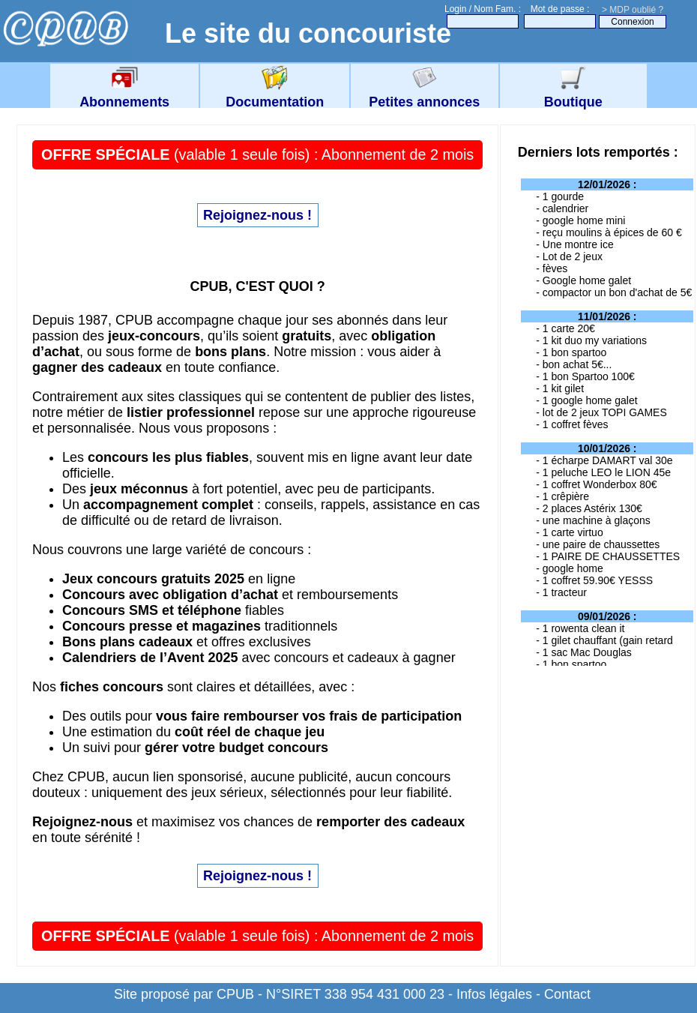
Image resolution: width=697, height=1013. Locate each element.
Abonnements (124, 94)
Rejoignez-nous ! (257, 215)
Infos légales (494, 994)
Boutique (573, 94)
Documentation (275, 94)
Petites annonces (424, 94)
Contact (567, 994)
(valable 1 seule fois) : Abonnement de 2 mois (257, 154)
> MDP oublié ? (632, 9)
